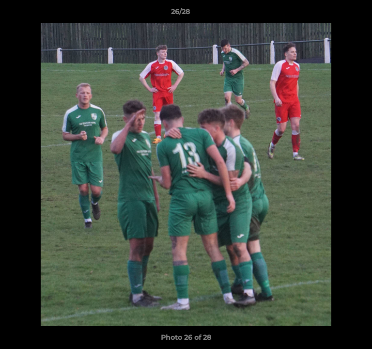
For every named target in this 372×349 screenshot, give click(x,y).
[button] (337, 14)
